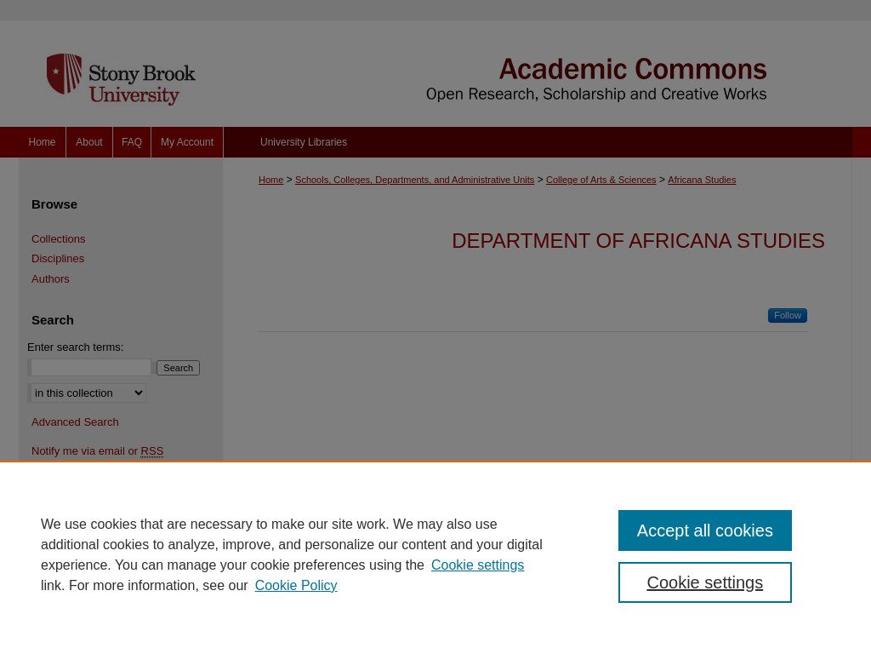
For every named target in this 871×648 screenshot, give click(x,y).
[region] (435, 554)
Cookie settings (477, 565)
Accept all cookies (705, 530)
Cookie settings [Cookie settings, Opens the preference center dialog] (704, 582)
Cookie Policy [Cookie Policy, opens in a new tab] (296, 585)
